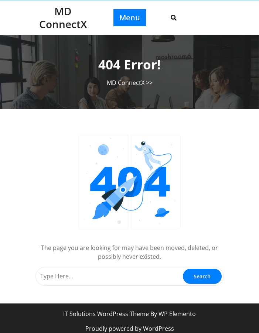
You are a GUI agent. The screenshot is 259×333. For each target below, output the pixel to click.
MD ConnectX (63, 17)
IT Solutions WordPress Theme (106, 314)
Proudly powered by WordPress (129, 329)
